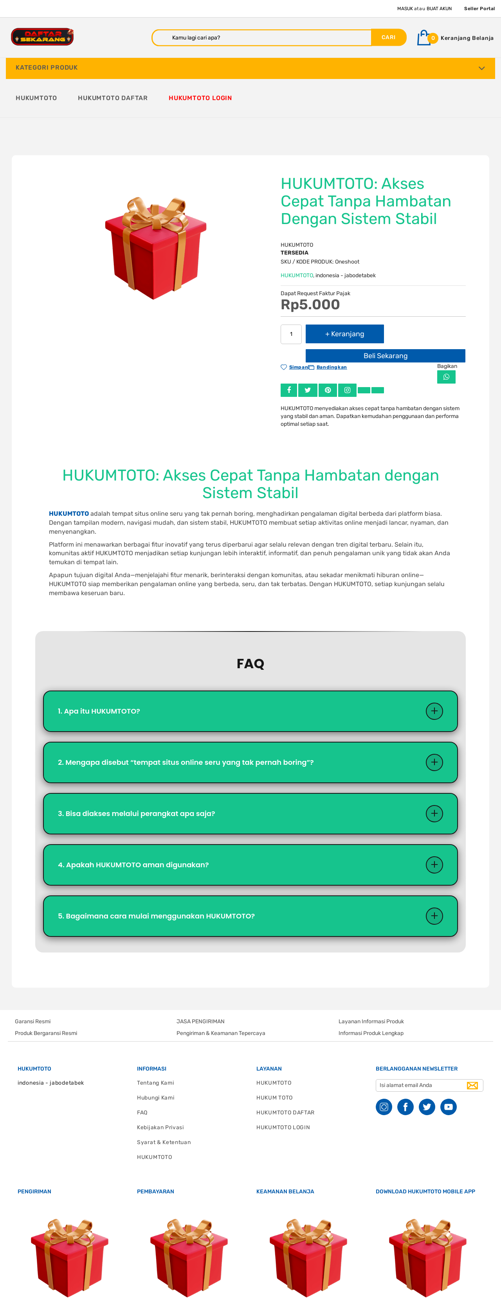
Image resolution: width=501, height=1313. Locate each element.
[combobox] (261, 37)
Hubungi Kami (155, 1058)
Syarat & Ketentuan (164, 1102)
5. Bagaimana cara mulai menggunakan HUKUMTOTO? (156, 876)
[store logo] (42, 37)
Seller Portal (479, 8)
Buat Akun (439, 8)
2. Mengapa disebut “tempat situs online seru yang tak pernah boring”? (186, 722)
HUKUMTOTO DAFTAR (285, 1072)
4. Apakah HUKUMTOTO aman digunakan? (133, 825)
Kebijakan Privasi (160, 1087)
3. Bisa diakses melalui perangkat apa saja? (136, 773)
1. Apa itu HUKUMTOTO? (99, 671)
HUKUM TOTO (274, 1058)
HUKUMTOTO (297, 235)
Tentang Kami (155, 1043)
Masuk (405, 8)
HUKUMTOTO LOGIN (283, 1087)
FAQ (142, 1072)
